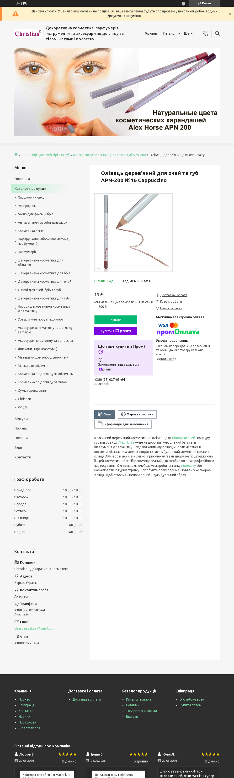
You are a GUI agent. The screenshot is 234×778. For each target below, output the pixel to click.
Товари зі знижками (141, 711)
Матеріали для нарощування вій (43, 357)
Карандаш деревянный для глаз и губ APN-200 (109, 155)
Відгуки (21, 419)
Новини (21, 438)
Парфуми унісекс (31, 197)
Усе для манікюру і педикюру (41, 319)
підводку (188, 466)
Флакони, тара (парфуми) (37, 349)
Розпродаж (27, 206)
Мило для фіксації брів (35, 214)
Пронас (24, 699)
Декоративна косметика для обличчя (40, 262)
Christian (24, 399)
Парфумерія (27, 252)
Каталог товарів (138, 699)
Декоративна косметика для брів (44, 273)
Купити (116, 319)
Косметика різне (31, 231)
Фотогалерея (29, 728)
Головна (151, 33)
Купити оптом (191, 705)
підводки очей (183, 438)
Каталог (169, 33)
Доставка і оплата (86, 699)
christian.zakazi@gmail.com (34, 628)
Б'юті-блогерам (192, 699)
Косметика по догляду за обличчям (46, 374)
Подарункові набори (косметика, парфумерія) (43, 241)
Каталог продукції (30, 188)
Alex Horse (126, 442)
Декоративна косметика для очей (44, 281)
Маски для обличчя (33, 366)
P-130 (22, 407)
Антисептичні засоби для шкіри (42, 222)
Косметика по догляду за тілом (42, 382)
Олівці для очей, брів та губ (48, 155)
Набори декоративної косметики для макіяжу (44, 309)
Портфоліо (27, 722)
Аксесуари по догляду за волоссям (45, 341)
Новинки (22, 179)
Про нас (20, 428)
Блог (18, 448)
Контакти (22, 457)
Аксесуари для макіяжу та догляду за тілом (45, 330)
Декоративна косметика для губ (43, 298)
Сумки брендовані (32, 390)
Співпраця (26, 705)
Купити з (116, 331)
